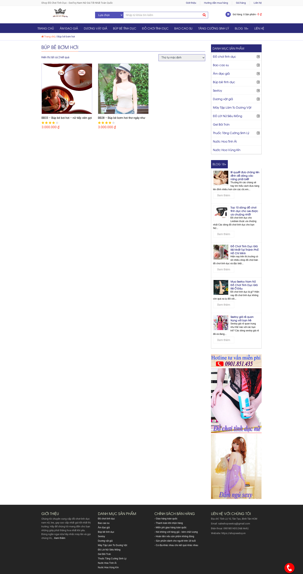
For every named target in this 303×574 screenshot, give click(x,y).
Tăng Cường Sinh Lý (213, 28)
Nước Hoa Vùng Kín (226, 150)
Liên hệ (258, 2)
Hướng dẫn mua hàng (216, 2)
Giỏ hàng (241, 2)
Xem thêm (223, 195)
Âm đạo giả (69, 28)
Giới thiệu (191, 2)
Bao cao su (183, 28)
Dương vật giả (95, 28)
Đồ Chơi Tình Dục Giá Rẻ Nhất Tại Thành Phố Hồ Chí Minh (245, 249)
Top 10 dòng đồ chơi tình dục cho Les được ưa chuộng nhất (244, 211)
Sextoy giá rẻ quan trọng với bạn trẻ (242, 318)
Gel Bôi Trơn (221, 124)
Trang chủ (45, 28)
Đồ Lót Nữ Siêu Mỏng (227, 116)
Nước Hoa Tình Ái (225, 141)
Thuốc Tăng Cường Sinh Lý (231, 133)
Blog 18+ (242, 28)
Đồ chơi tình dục (155, 28)
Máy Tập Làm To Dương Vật (232, 107)
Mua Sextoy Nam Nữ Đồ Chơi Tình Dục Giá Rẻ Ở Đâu (244, 285)
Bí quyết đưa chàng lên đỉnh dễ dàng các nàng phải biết (245, 175)
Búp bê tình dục (124, 28)
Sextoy (217, 90)
